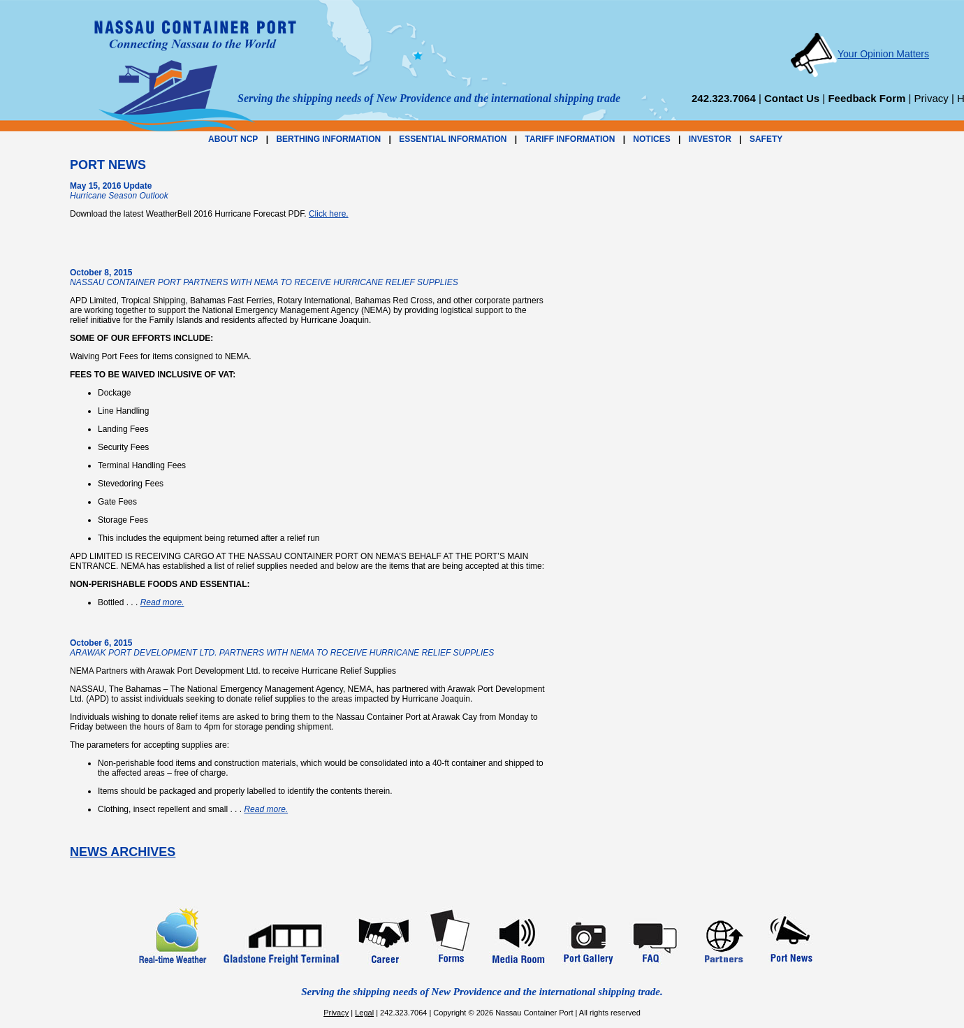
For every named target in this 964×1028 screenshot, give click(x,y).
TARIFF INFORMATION (570, 139)
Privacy (931, 98)
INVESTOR (710, 139)
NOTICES (651, 139)
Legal (364, 1012)
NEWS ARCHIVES (122, 852)
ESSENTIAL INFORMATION (452, 139)
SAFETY (766, 139)
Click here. (329, 214)
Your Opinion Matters (859, 53)
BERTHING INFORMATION (328, 139)
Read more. (162, 602)
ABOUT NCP (233, 139)
